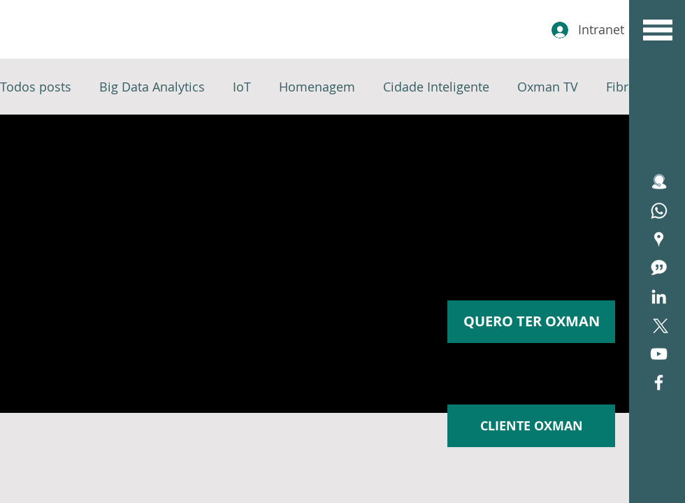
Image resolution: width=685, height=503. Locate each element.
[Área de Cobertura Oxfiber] (659, 239)
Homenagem (317, 86)
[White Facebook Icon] (659, 382)
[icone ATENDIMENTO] (659, 182)
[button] (657, 30)
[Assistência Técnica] (659, 211)
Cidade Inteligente (436, 86)
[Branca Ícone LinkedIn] (659, 296)
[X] (659, 325)
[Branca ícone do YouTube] (659, 354)
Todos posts (35, 86)
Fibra (620, 86)
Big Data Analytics (152, 86)
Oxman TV (547, 86)
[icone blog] (659, 268)
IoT (242, 86)
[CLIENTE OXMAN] (531, 425)
